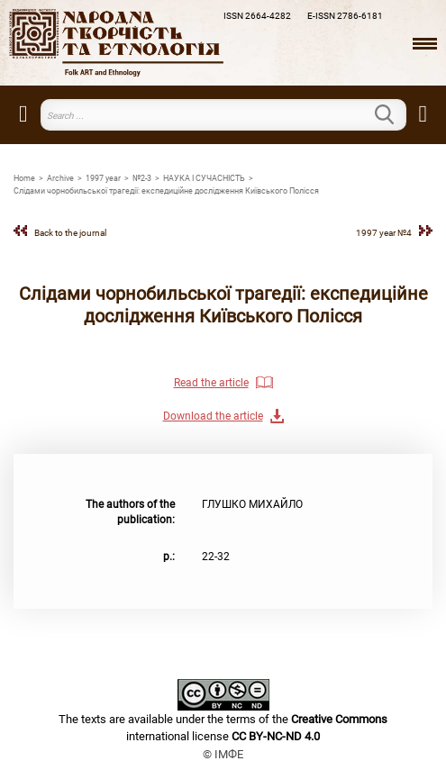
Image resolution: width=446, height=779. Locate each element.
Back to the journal (70, 233)
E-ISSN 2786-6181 (345, 16)
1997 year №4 (384, 233)
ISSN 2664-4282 (257, 16)
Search (395, 114)
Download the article (213, 416)
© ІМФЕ (223, 754)
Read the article (211, 382)
